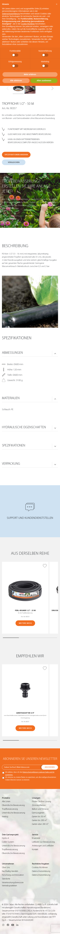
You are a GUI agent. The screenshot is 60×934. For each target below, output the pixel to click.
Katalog (5, 816)
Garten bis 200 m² (39, 820)
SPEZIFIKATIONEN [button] (13, 445)
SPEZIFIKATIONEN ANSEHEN (16, 155)
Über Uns (6, 867)
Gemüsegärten (38, 813)
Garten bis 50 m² (39, 816)
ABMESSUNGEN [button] (12, 353)
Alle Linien (6, 801)
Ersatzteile (36, 838)
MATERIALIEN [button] (11, 398)
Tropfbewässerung (10, 809)
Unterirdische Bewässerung (13, 813)
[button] (52, 88)
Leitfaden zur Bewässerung (43, 842)
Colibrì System (8, 842)
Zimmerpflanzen (39, 805)
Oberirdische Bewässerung (13, 805)
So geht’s (11, 219)
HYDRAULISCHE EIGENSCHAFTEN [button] (24, 427)
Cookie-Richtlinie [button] (28, 24)
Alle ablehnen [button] (16, 80)
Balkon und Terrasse (40, 809)
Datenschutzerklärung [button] (11, 14)
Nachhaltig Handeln (10, 871)
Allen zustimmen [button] (44, 80)
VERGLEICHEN (14, 162)
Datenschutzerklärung (41, 871)
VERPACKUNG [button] (11, 464)
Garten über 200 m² (40, 824)
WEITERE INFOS (25, 623)
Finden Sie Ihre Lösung (41, 801)
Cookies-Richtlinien (40, 867)
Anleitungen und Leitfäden (43, 846)
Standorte (6, 879)
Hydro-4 (5, 838)
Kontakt (35, 849)
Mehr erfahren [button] (30, 74)
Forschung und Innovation (13, 875)
